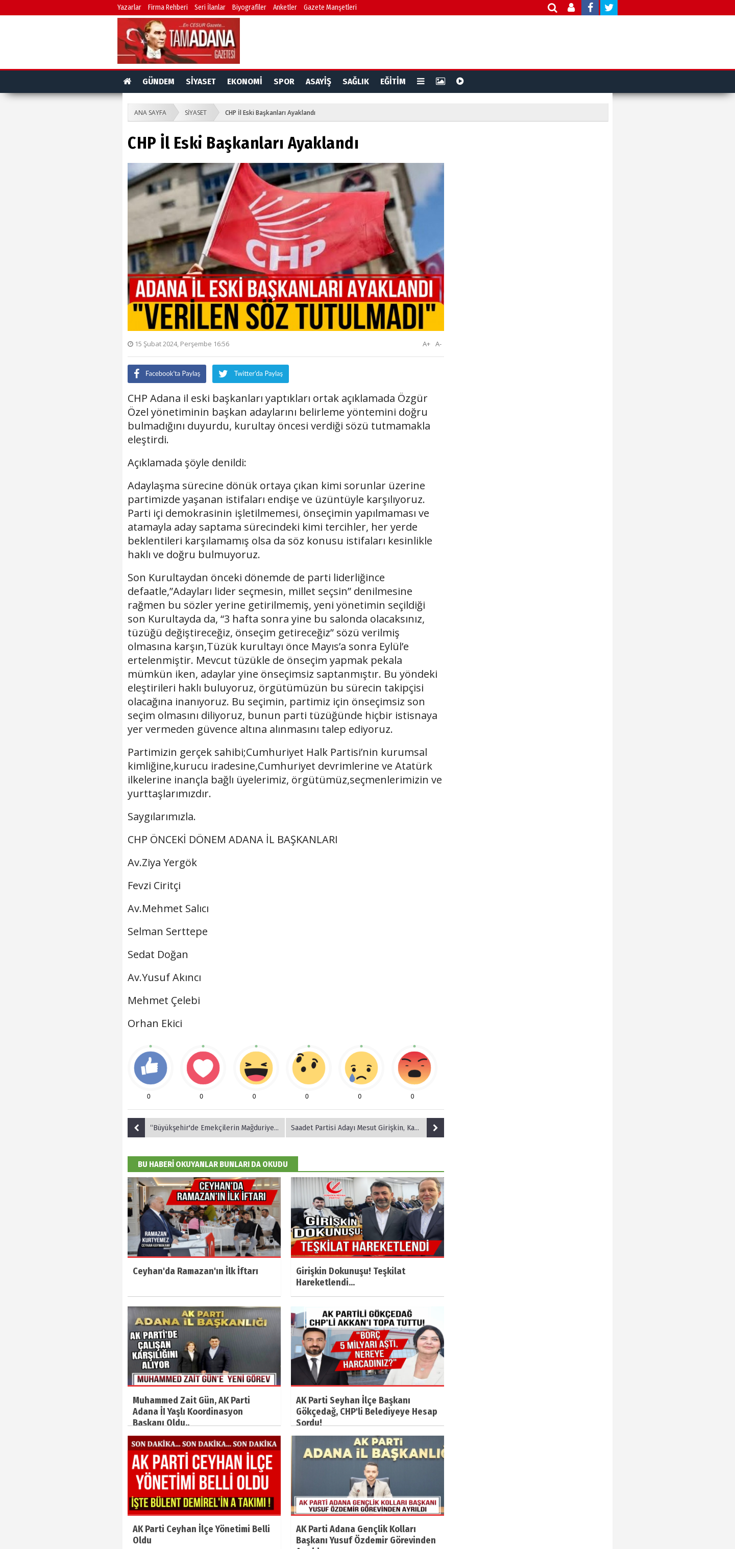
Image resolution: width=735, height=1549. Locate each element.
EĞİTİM (393, 81)
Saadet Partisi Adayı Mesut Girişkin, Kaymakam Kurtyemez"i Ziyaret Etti (367, 1127)
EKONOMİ (244, 81)
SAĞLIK (355, 81)
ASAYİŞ (318, 81)
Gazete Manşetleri (330, 7)
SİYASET (201, 81)
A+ (426, 343)
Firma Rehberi (168, 7)
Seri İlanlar (210, 7)
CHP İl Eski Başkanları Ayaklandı (270, 112)
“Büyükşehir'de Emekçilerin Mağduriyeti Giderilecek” (207, 1127)
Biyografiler (249, 7)
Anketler (285, 7)
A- (438, 343)
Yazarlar (129, 7)
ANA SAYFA (150, 112)
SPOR (284, 81)
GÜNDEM (158, 81)
